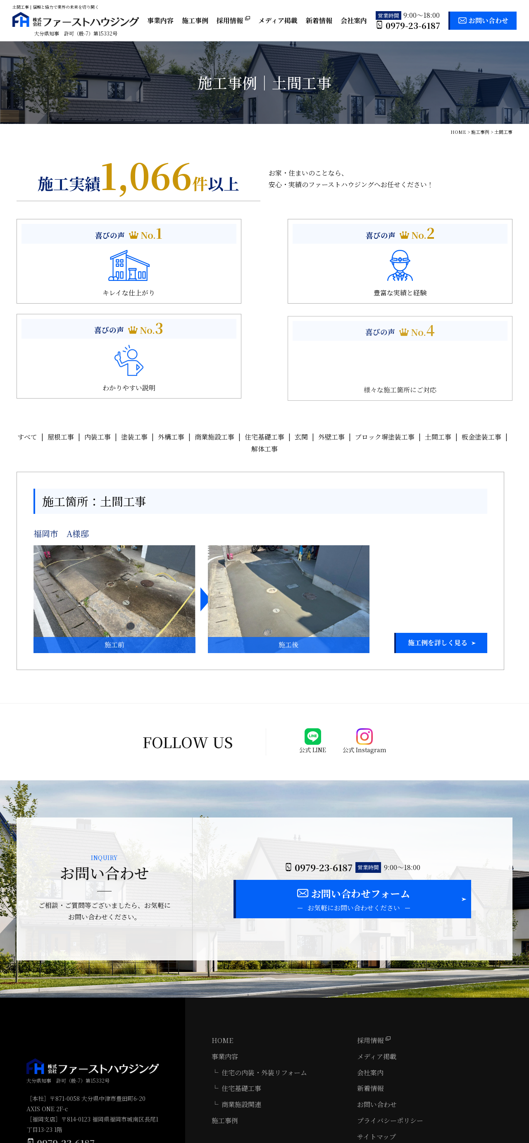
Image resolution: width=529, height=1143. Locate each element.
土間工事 (438, 344)
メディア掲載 (278, 20)
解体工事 (264, 356)
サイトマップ (376, 1045)
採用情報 (233, 20)
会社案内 (354, 20)
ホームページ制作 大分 (505, 1137)
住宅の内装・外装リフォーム (264, 981)
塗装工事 (134, 344)
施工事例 (195, 20)
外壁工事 (331, 344)
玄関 (301, 344)
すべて (27, 344)
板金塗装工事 (481, 344)
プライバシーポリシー (390, 1029)
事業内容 (160, 20)
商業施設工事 (214, 344)
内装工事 (97, 344)
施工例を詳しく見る (437, 550)
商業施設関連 (241, 1013)
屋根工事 (61, 344)
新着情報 (319, 20)
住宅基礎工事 (264, 344)
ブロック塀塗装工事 (385, 344)
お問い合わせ (488, 20)
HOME (222, 949)
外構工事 (171, 344)
